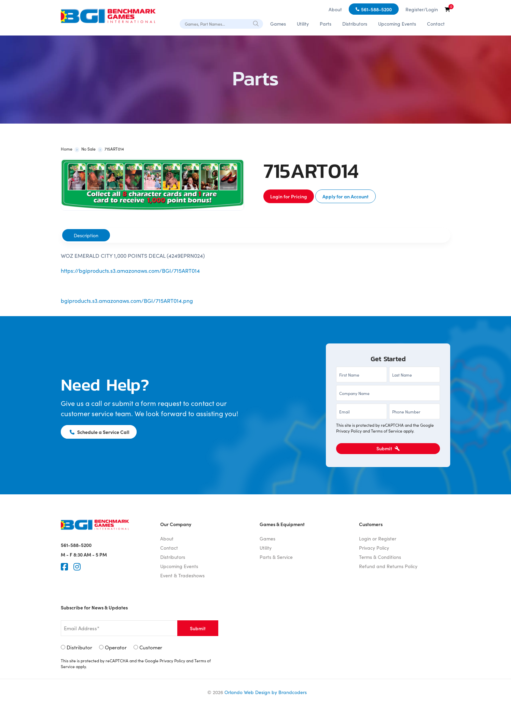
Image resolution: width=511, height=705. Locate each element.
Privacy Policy (349, 431)
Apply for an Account (345, 196)
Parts (325, 23)
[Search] (256, 23)
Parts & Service (276, 556)
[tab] (86, 235)
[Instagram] (77, 567)
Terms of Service (386, 431)
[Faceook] (64, 567)
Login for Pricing (288, 196)
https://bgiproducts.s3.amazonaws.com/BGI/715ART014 (130, 270)
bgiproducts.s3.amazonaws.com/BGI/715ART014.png (127, 300)
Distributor (79, 647)
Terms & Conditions (380, 556)
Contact (436, 23)
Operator (116, 647)
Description (86, 235)
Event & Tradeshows (182, 575)
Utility (303, 23)
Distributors (354, 23)
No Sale (88, 149)
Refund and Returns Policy (388, 566)
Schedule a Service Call (99, 431)
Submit (388, 448)
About (335, 9)
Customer (150, 647)
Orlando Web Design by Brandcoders (265, 692)
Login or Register (377, 538)
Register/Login (421, 9)
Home (66, 149)
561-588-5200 (376, 9)
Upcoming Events (397, 23)
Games (278, 23)
